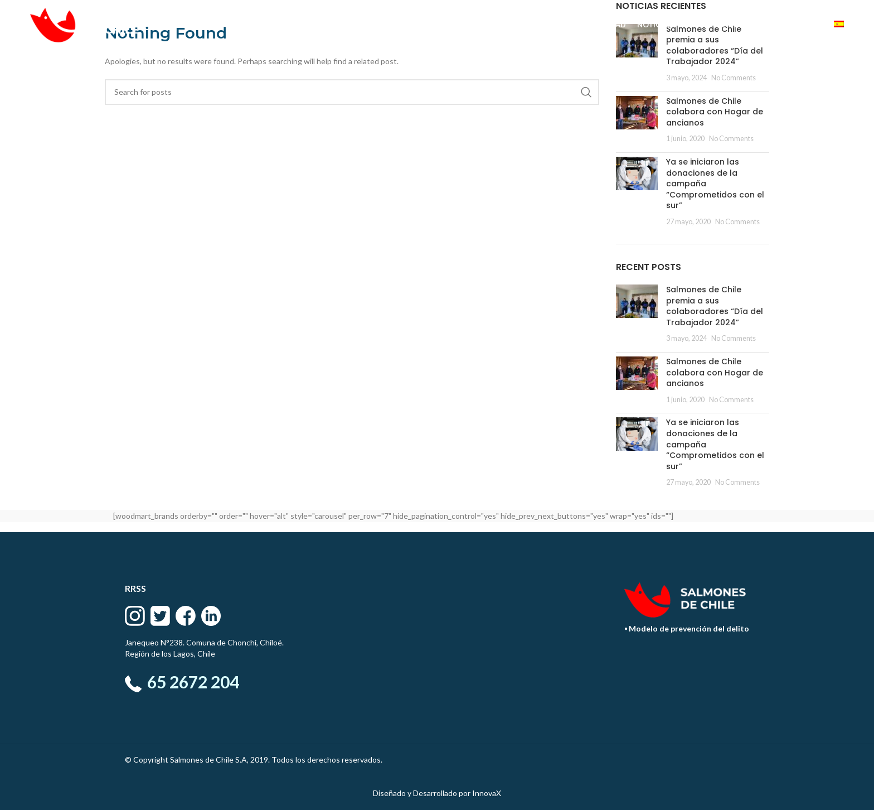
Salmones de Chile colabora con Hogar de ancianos (714, 111)
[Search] (352, 92)
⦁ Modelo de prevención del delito (686, 628)
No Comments (733, 78)
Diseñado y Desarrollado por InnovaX (437, 793)
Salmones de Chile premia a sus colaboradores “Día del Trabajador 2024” (714, 306)
